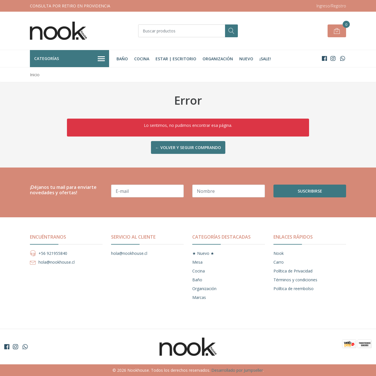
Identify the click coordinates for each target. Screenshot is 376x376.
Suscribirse (310, 191)
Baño (122, 58)
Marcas (199, 297)
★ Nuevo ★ (203, 253)
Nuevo (246, 58)
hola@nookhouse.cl (56, 262)
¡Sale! (265, 58)
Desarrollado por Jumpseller (237, 370)
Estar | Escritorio (176, 58)
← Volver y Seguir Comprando (188, 147)
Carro (278, 262)
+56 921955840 (52, 253)
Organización (218, 58)
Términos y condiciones (295, 279)
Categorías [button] (69, 59)
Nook (278, 253)
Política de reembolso (293, 288)
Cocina (141, 58)
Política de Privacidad (292, 271)
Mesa (197, 262)
